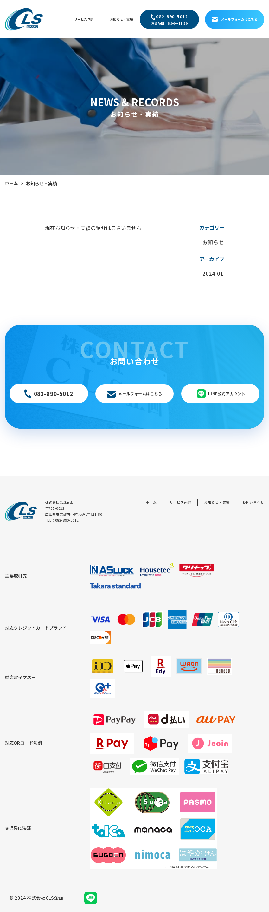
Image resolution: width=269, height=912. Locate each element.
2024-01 (212, 273)
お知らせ (213, 242)
